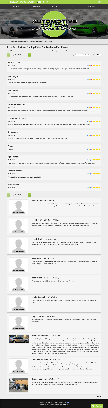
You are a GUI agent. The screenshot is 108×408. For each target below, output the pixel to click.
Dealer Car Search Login (43, 402)
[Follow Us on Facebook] (99, 2)
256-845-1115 (43, 2)
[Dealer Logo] (54, 24)
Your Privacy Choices (63, 402)
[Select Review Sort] (82, 55)
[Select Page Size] (99, 55)
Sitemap (56, 402)
